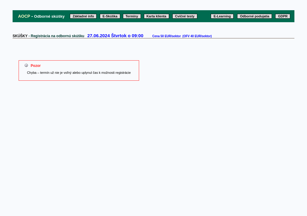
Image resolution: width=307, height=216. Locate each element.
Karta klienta (156, 16)
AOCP (24, 16)
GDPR (283, 16)
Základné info (83, 16)
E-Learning (222, 16)
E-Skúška (110, 16)
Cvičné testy (185, 16)
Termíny (132, 16)
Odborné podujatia (254, 16)
